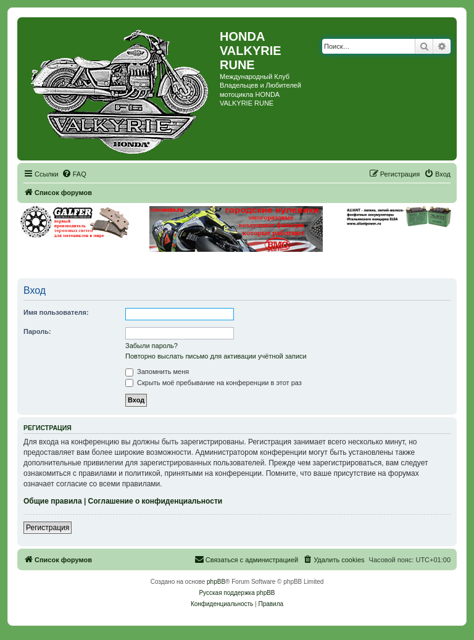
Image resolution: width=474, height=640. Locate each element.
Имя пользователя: (56, 312)
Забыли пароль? (151, 345)
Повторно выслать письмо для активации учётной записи (216, 356)
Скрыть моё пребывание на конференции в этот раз (213, 382)
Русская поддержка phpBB (237, 592)
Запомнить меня (157, 371)
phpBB (216, 581)
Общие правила (52, 501)
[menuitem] (74, 174)
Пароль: (37, 331)
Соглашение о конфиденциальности (155, 501)
